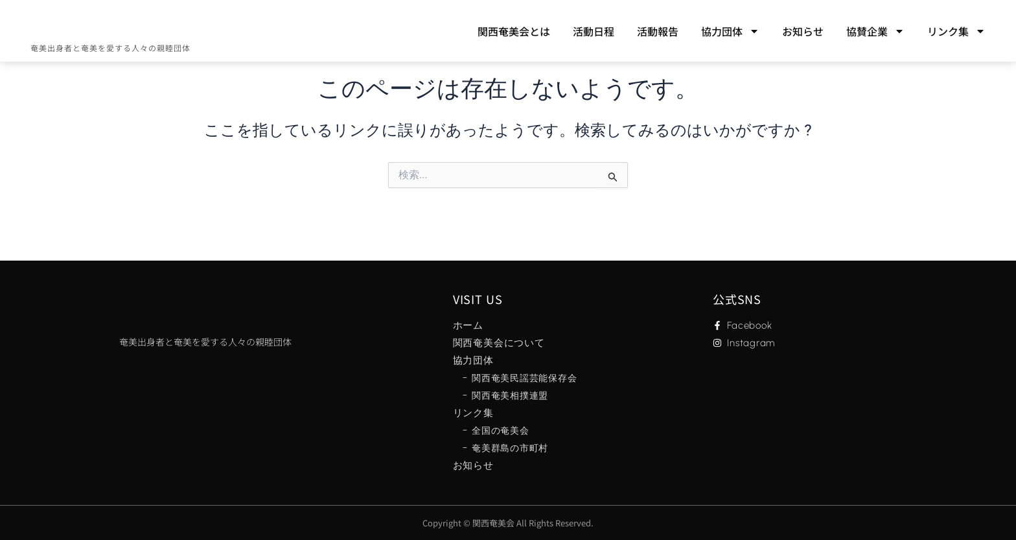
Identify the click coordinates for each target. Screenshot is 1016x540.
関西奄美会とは (514, 31)
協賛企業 (875, 31)
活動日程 (593, 31)
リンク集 (956, 31)
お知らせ (803, 31)
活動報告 (657, 31)
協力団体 (730, 31)
